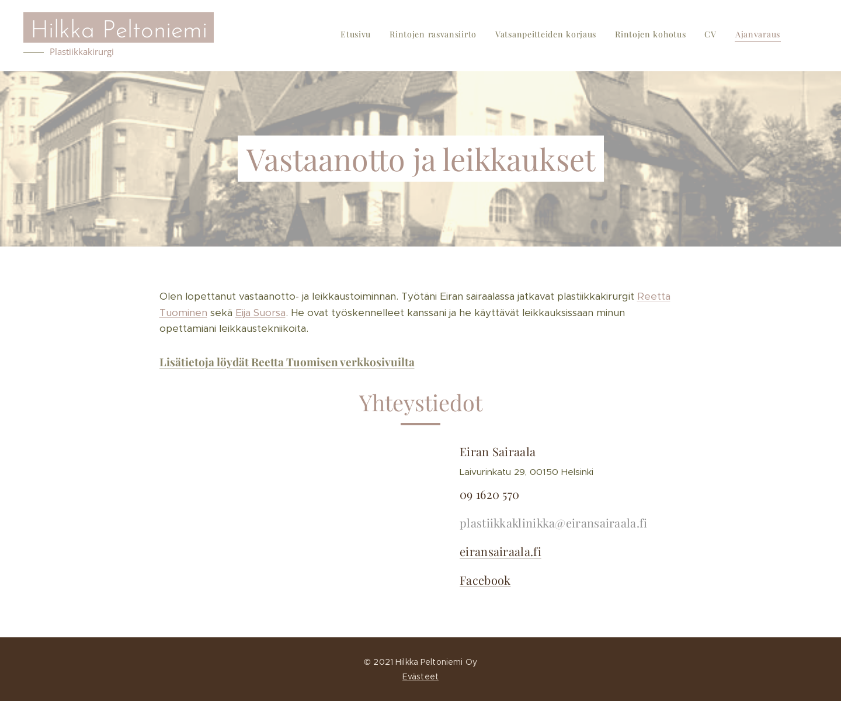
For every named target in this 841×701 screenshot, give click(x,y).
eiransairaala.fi (500, 550)
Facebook (485, 579)
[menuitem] (690, 35)
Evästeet (420, 676)
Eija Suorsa (260, 312)
